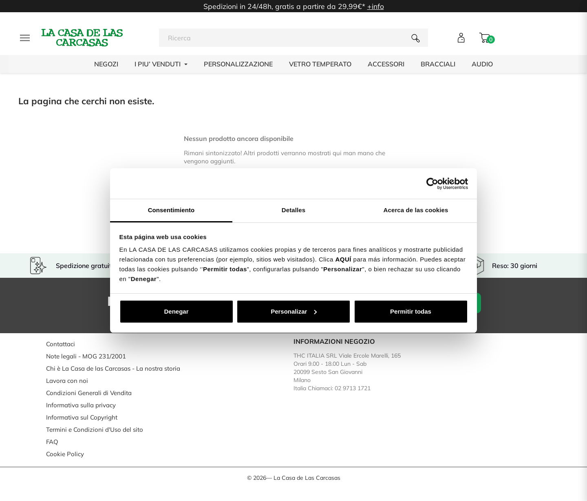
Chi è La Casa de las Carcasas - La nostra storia (113, 368)
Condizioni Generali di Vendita (89, 393)
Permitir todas (410, 311)
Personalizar (294, 311)
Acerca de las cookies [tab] (416, 210)
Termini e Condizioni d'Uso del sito (94, 429)
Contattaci (60, 344)
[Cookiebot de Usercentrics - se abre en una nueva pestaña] (432, 184)
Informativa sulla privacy (81, 405)
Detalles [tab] (293, 210)
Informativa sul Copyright (81, 417)
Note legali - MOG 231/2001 (86, 356)
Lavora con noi (67, 381)
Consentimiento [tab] (171, 210)
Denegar (176, 311)
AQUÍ (343, 259)
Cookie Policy (65, 454)
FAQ (52, 442)
